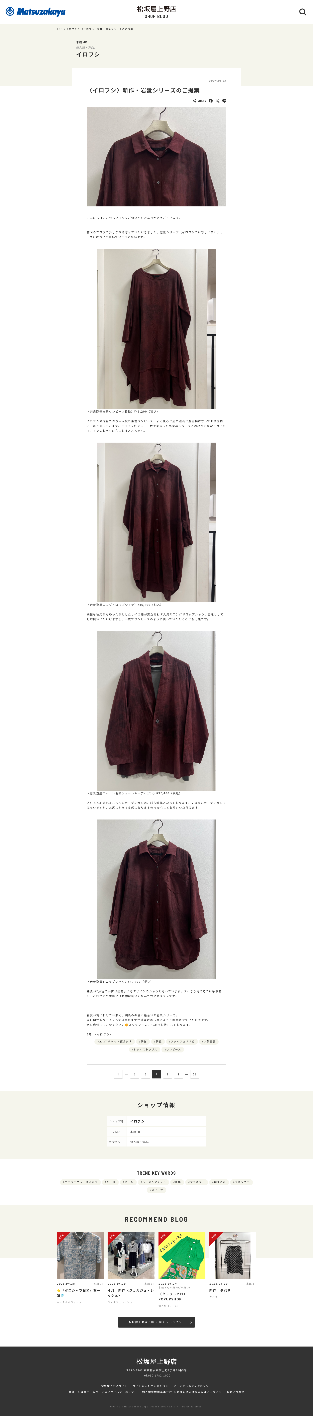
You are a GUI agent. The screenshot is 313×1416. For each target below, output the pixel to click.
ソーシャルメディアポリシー (192, 1385)
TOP (60, 29)
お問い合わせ (236, 1391)
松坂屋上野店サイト (114, 1385)
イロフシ (71, 29)
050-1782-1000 (159, 1375)
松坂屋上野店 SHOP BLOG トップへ (160, 1322)
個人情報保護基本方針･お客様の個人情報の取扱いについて (182, 1391)
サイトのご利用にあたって (150, 1385)
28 (195, 1074)
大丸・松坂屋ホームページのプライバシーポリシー (103, 1391)
